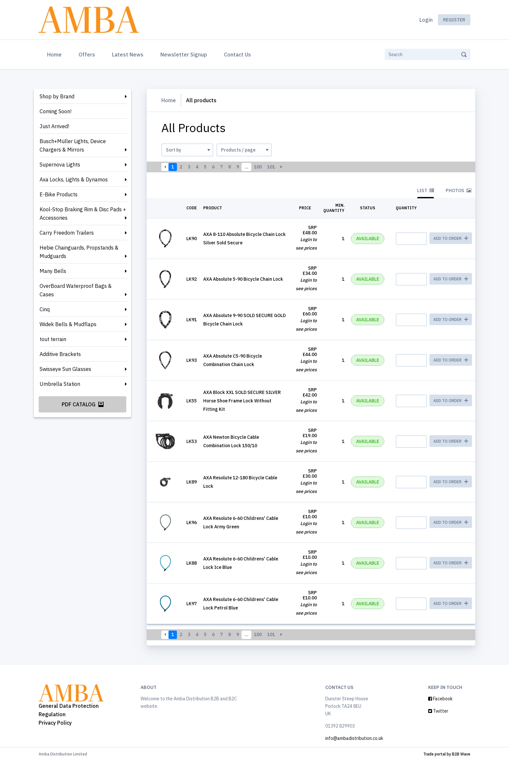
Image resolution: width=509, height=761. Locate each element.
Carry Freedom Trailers (67, 232)
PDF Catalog (83, 404)
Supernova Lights (60, 164)
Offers (87, 54)
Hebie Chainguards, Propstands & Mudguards (79, 251)
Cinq (45, 309)
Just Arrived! (54, 126)
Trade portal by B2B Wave (446, 754)
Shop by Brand (57, 96)
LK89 (191, 482)
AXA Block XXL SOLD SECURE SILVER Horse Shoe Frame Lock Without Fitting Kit (242, 400)
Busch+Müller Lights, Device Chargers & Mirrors (73, 145)
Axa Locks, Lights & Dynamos (74, 179)
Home (55, 54)
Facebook (440, 699)
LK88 (191, 563)
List (425, 190)
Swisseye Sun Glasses (65, 369)
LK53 (191, 441)
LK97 (191, 604)
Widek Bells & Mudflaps (68, 324)
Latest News (127, 54)
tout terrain (53, 339)
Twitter (438, 711)
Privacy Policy (55, 722)
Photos (458, 190)
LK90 (191, 238)
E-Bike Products (59, 194)
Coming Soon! (55, 111)
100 (258, 167)
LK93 (191, 360)
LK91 (191, 320)
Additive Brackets (60, 354)
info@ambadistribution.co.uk (354, 738)
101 (271, 167)
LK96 (191, 522)
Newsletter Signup (183, 54)
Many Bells (53, 271)
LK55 (191, 401)
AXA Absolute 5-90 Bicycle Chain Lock (243, 279)
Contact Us (237, 54)
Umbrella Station (60, 384)
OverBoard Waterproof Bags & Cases (76, 290)
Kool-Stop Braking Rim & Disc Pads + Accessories (83, 213)
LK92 (191, 279)
